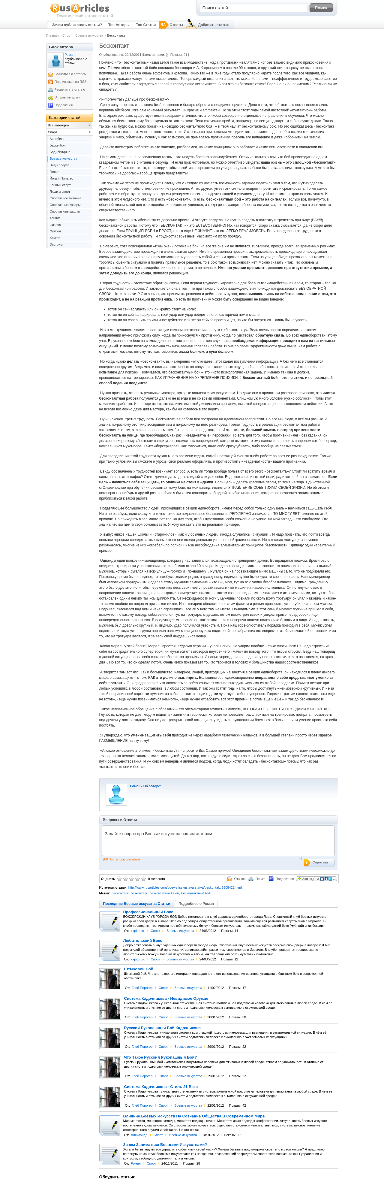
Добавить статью (213, 25)
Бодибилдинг (60, 152)
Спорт (67, 35)
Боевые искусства (89, 35)
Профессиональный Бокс (148, 912)
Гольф (54, 172)
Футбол (55, 231)
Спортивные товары (65, 205)
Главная (52, 35)
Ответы (176, 25)
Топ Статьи (146, 25)
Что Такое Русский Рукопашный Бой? (160, 1057)
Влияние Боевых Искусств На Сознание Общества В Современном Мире (194, 1116)
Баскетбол (58, 145)
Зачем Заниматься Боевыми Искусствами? (165, 1145)
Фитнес (55, 224)
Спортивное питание (66, 198)
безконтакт (139, 893)
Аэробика (57, 139)
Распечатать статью (70, 89)
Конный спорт (60, 185)
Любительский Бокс (142, 941)
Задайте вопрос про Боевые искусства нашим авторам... (218, 842)
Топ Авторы (119, 25)
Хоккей (55, 238)
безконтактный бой (164, 893)
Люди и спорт (60, 191)
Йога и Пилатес (62, 178)
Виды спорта (59, 165)
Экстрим (56, 244)
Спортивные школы (65, 211)
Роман (135, 786)
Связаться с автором (71, 74)
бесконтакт (120, 893)
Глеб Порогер (142, 988)
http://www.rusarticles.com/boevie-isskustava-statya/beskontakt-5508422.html (185, 887)
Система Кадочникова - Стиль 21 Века (161, 1087)
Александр (139, 1135)
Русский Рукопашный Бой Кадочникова (162, 1028)
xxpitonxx (138, 931)
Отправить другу (67, 97)
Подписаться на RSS (71, 81)
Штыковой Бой (138, 969)
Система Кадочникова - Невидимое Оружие (166, 998)
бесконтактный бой (196, 893)
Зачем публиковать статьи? (77, 25)
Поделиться (64, 105)
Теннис (55, 218)
